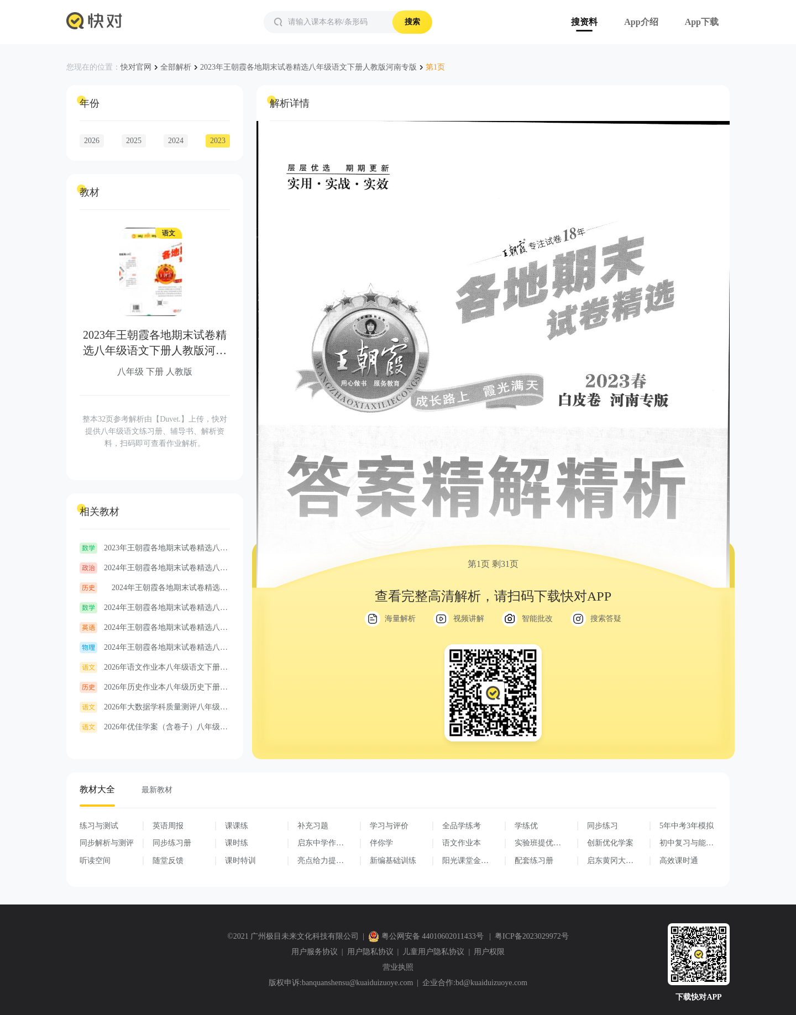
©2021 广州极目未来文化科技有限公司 (293, 936)
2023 (218, 140)
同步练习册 (172, 843)
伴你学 (381, 843)
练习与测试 (99, 826)
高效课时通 (678, 860)
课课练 (236, 826)
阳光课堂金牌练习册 (465, 860)
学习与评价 (389, 826)
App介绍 (641, 22)
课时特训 (240, 860)
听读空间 (95, 860)
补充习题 (312, 826)
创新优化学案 (610, 843)
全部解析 (175, 67)
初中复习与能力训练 (686, 843)
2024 (176, 140)
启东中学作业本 (320, 843)
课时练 (236, 843)
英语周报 (168, 826)
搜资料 (584, 22)
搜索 (412, 22)
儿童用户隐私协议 (433, 952)
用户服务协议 (314, 952)
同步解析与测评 (107, 843)
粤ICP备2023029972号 (532, 936)
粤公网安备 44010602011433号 (426, 936)
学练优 (526, 826)
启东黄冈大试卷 (610, 860)
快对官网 (136, 67)
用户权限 (489, 952)
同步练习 (602, 826)
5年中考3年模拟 (686, 826)
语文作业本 (461, 843)
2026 (92, 140)
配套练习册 (534, 860)
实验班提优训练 (538, 843)
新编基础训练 (393, 860)
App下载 (702, 22)
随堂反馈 (168, 860)
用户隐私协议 (370, 952)
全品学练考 (461, 826)
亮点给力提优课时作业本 (320, 860)
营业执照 (398, 967)
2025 (134, 140)
